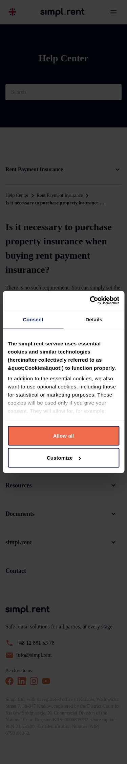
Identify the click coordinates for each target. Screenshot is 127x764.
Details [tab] (93, 319)
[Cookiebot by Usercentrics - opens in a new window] (90, 300)
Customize (64, 458)
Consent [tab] (33, 319)
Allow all (63, 435)
